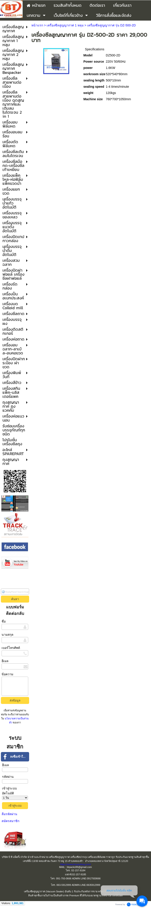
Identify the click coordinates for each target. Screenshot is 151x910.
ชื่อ (4, 621)
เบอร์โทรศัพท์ (11, 648)
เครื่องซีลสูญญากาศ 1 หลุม (65, 25)
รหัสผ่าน (8, 776)
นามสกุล (7, 634)
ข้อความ (7, 674)
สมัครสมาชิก (10, 821)
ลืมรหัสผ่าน (9, 814)
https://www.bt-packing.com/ (75, 864)
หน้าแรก (37, 25)
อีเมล (5, 661)
